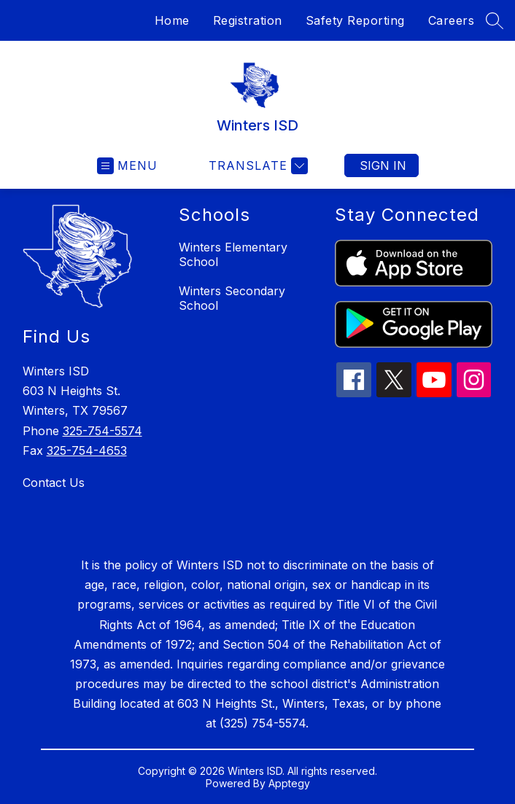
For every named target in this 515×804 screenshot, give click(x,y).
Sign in (383, 165)
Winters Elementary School (233, 254)
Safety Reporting (355, 20)
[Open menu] (127, 166)
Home (172, 20)
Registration (247, 20)
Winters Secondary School (232, 298)
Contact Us (54, 482)
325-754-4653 (87, 450)
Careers (451, 20)
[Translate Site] (256, 166)
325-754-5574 (102, 431)
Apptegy (289, 783)
